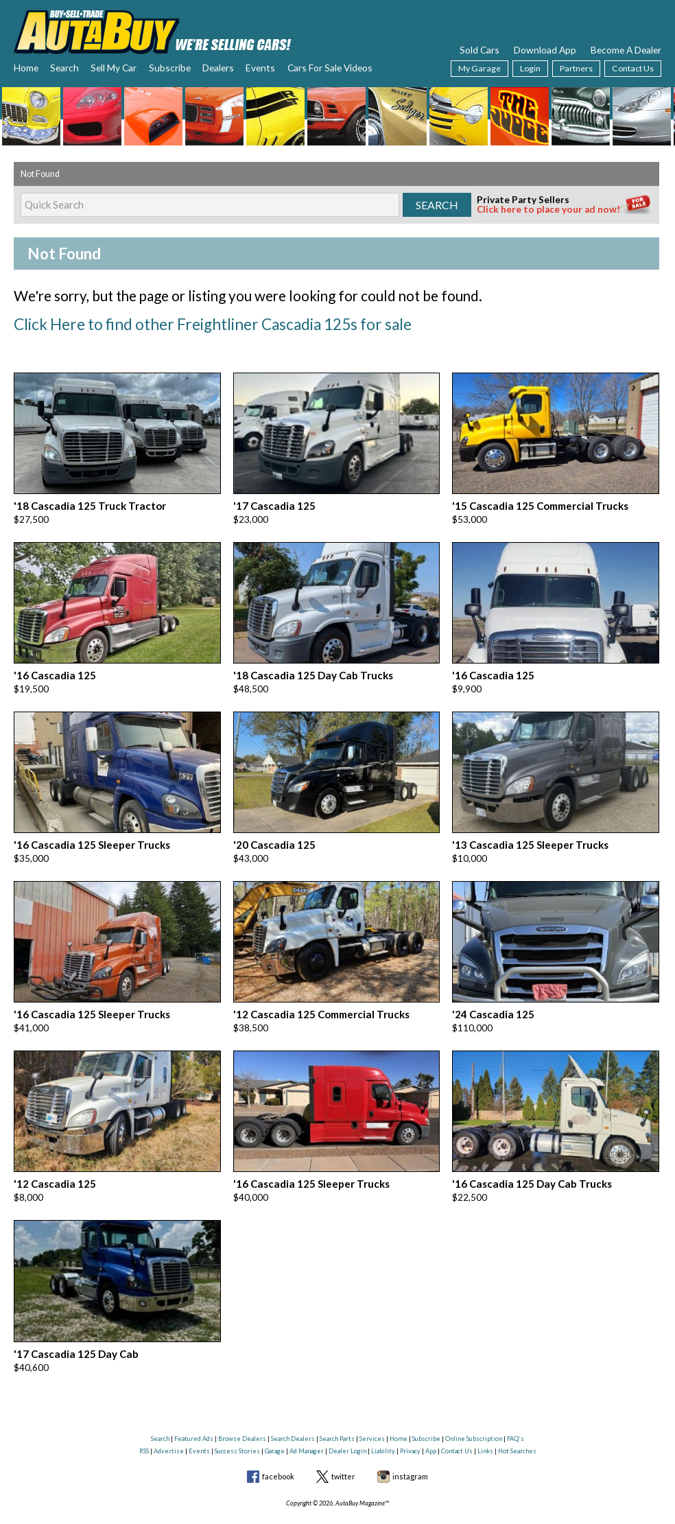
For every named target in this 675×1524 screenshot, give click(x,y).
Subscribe (170, 67)
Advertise (169, 1421)
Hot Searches (517, 1421)
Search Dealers (293, 1409)
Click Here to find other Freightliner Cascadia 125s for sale (182, 322)
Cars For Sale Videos (329, 67)
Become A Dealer (626, 50)
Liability (383, 1421)
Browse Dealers (242, 1409)
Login (530, 68)
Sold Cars (479, 50)
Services (372, 1409)
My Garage (479, 68)
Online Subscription (473, 1409)
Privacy (410, 1421)
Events (260, 67)
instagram (410, 1446)
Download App (545, 50)
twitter (343, 1446)
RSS (144, 1421)
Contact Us (633, 68)
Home (26, 67)
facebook (278, 1446)
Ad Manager (306, 1421)
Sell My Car (114, 67)
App (430, 1421)
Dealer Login (347, 1421)
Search (64, 67)
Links (485, 1421)
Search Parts (337, 1409)
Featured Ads (193, 1409)
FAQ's (515, 1409)
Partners (576, 68)
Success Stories (237, 1421)
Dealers (218, 67)
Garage (275, 1421)
